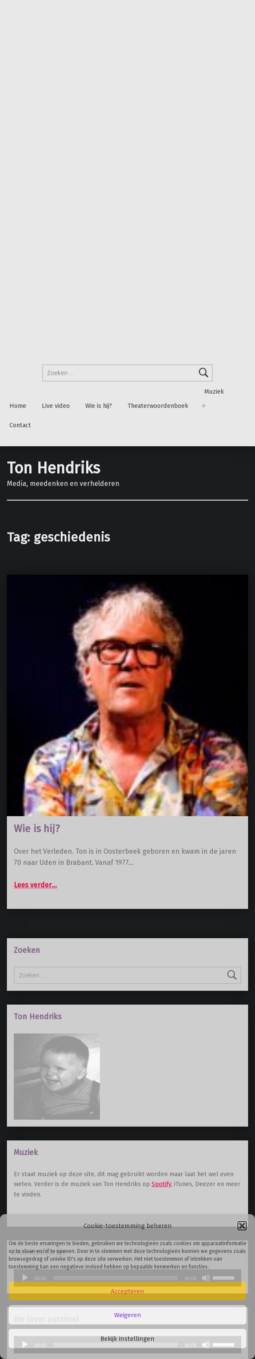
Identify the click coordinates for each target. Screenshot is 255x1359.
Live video (56, 406)
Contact (20, 425)
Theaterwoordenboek (158, 406)
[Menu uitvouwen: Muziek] (204, 406)
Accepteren (127, 1291)
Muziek (214, 391)
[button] (242, 1225)
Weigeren (127, 1315)
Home (17, 406)
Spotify (161, 1184)
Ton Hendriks (53, 468)
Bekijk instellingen (127, 1339)
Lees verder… (35, 885)
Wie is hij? (98, 406)
